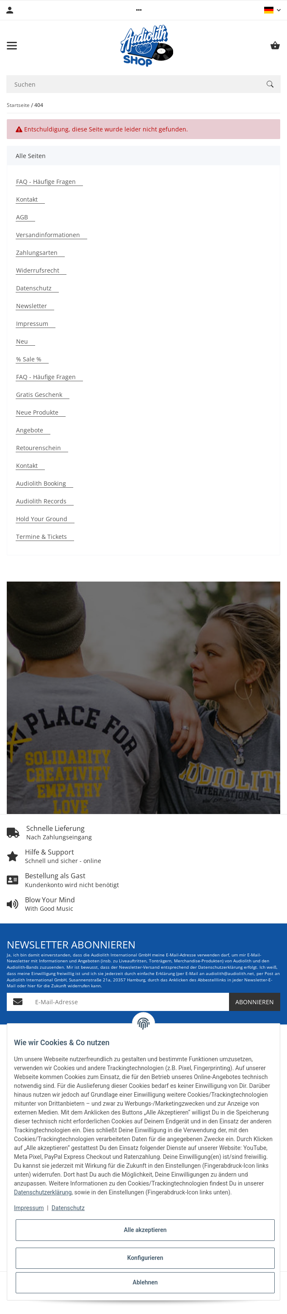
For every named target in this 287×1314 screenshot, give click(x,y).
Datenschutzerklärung (43, 1192)
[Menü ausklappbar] (12, 46)
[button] (138, 10)
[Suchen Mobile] (132, 84)
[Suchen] (270, 84)
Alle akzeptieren (145, 1230)
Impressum (29, 1208)
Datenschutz (68, 1208)
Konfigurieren (145, 1257)
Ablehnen (144, 1282)
